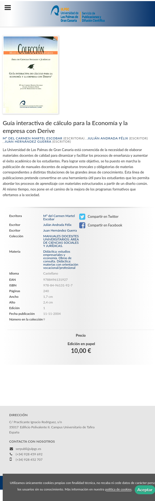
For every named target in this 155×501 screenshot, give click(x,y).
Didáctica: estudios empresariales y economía (56, 254)
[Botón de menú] (10, 7)
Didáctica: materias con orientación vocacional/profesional (60, 264)
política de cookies (118, 489)
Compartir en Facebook (100, 225)
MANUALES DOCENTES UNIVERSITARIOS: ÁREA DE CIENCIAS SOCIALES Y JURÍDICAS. (61, 241)
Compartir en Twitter (98, 216)
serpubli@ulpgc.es (28, 449)
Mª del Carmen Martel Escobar (32, 138)
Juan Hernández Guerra (28, 141)
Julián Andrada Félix (107, 138)
